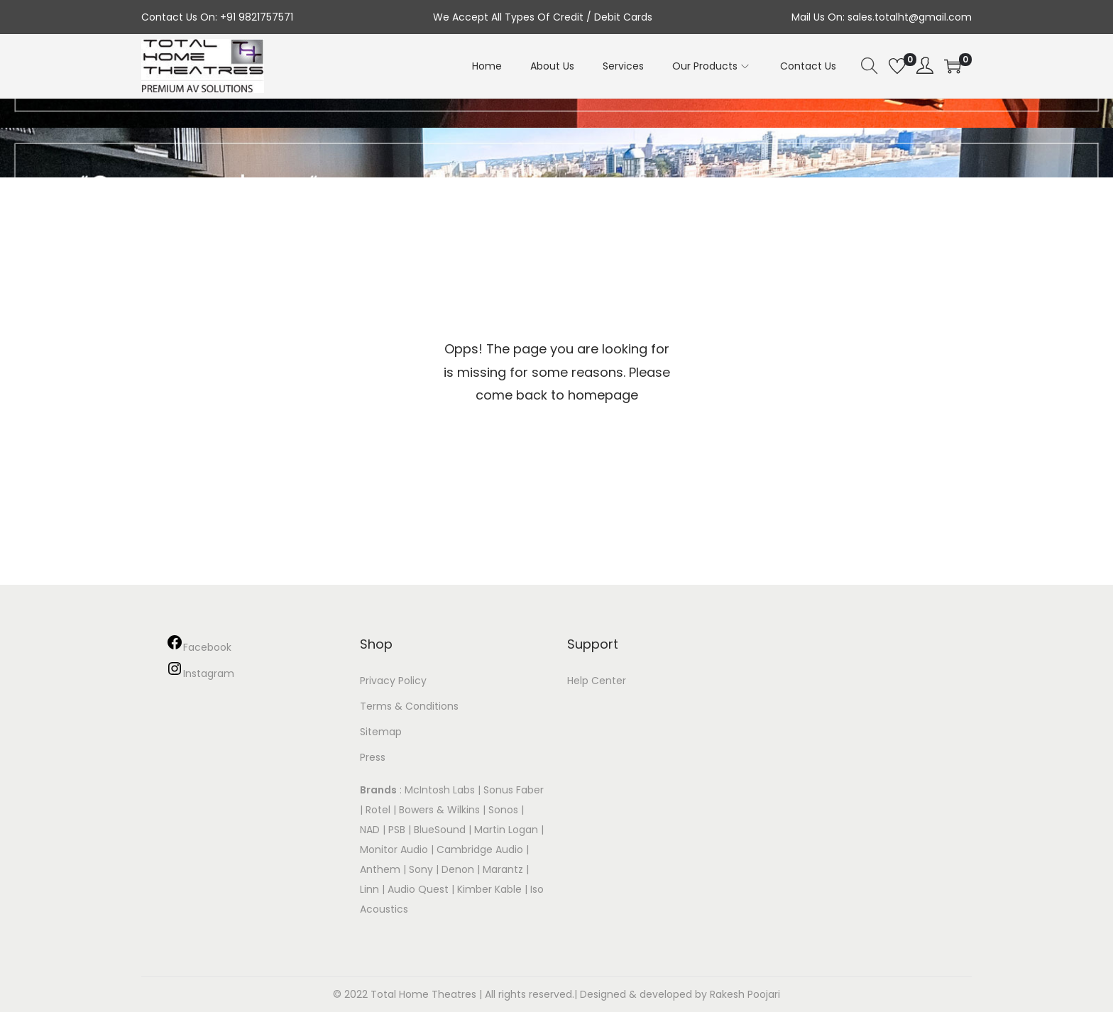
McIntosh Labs (440, 790)
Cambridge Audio (480, 849)
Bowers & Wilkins (439, 810)
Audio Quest (418, 889)
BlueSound (440, 830)
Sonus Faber (513, 790)
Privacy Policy (393, 680)
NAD (370, 830)
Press (372, 757)
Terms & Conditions (409, 706)
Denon (458, 869)
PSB (396, 830)
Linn (369, 889)
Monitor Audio (395, 849)
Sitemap (381, 732)
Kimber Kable (489, 889)
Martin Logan (506, 830)
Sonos (503, 810)
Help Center (596, 680)
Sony (421, 869)
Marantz (503, 869)
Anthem (380, 869)
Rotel (378, 810)
